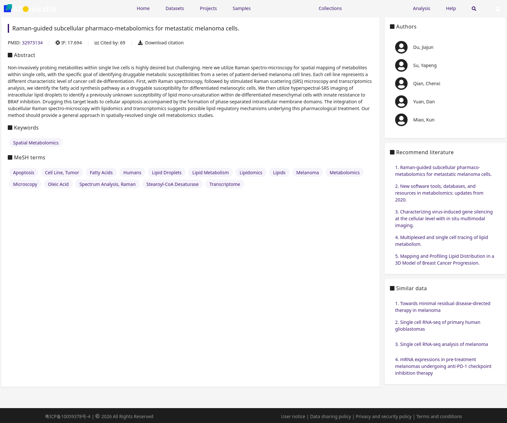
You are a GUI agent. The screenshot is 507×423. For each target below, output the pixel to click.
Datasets (175, 8)
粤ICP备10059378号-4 (68, 416)
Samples (242, 8)
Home (143, 8)
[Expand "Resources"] (284, 8)
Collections (330, 8)
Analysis (421, 8)
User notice (293, 416)
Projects (208, 8)
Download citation (161, 43)
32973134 (32, 43)
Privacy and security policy (383, 416)
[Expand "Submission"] (377, 8)
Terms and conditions (439, 416)
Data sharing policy (330, 416)
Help (451, 8)
